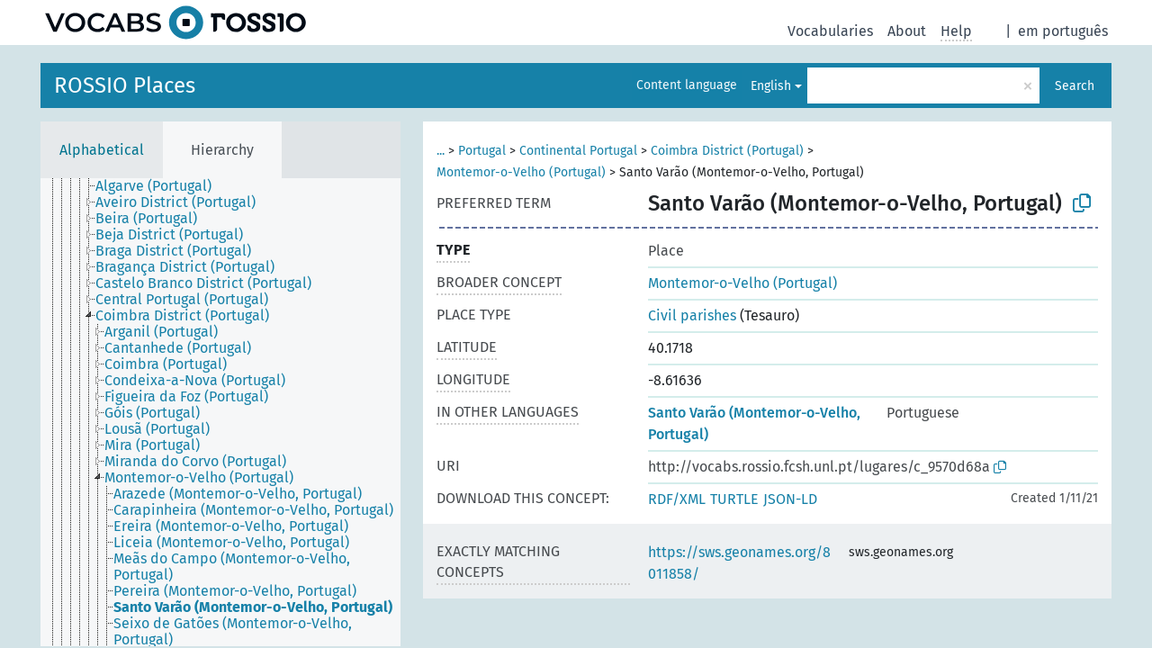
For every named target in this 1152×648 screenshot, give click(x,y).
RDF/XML (677, 499)
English (771, 86)
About (906, 31)
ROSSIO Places (124, 85)
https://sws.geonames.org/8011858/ (739, 563)
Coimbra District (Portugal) (727, 150)
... (440, 150)
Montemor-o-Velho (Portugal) (521, 172)
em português (1063, 31)
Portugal (482, 150)
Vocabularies (830, 31)
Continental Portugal (578, 150)
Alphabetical (101, 149)
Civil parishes (692, 315)
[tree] (220, 412)
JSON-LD (790, 499)
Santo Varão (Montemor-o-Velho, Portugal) (754, 423)
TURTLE (734, 499)
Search (1074, 86)
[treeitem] (161, 186)
